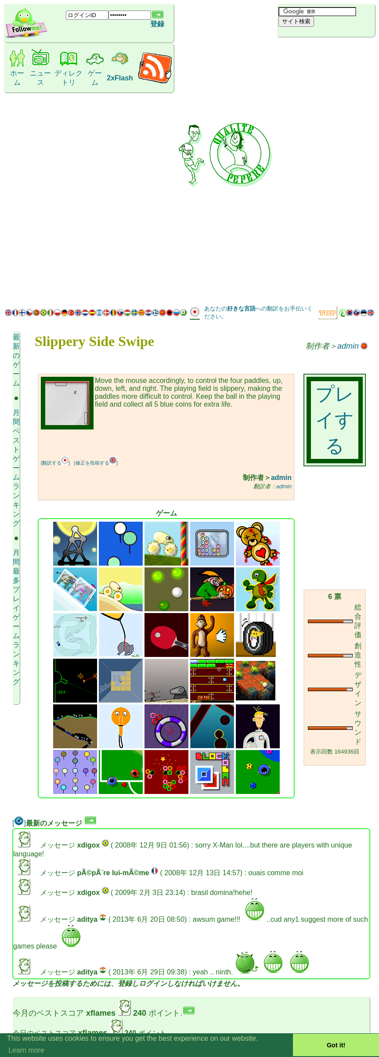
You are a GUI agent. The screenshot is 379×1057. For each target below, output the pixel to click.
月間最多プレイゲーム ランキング (16, 617)
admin (348, 346)
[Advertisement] (317, 170)
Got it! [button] (336, 1045)
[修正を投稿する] (96, 462)
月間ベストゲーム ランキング (16, 468)
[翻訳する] (55, 462)
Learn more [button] (26, 1050)
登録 (157, 24)
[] (19, 823)
